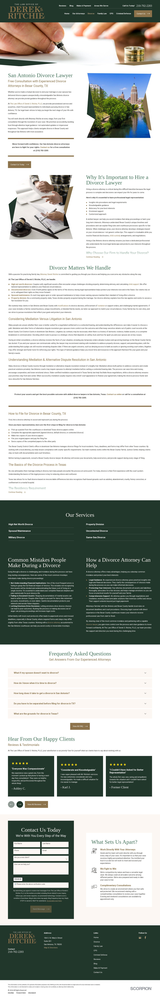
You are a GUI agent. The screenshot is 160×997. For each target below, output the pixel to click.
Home (96, 937)
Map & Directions (51, 948)
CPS (95, 950)
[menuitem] (11, 993)
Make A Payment (84, 6)
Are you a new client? (18, 857)
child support (134, 288)
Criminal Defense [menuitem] (123, 14)
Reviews (62, 6)
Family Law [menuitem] (102, 14)
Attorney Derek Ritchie (49, 277)
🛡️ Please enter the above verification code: (26, 884)
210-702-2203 (144, 5)
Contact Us (98, 972)
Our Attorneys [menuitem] (78, 14)
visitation (101, 309)
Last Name (43, 843)
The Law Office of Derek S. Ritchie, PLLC (23, 104)
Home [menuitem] (66, 14)
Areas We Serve (101, 6)
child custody (118, 236)
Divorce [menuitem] (91, 14)
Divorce (97, 942)
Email (41, 850)
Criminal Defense (100, 955)
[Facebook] (145, 937)
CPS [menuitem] (111, 14)
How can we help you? (19, 864)
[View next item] (19, 804)
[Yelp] (150, 937)
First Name (15, 843)
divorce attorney (50, 622)
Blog (71, 6)
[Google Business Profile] (140, 937)
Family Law (98, 946)
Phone (13, 850)
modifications (63, 309)
